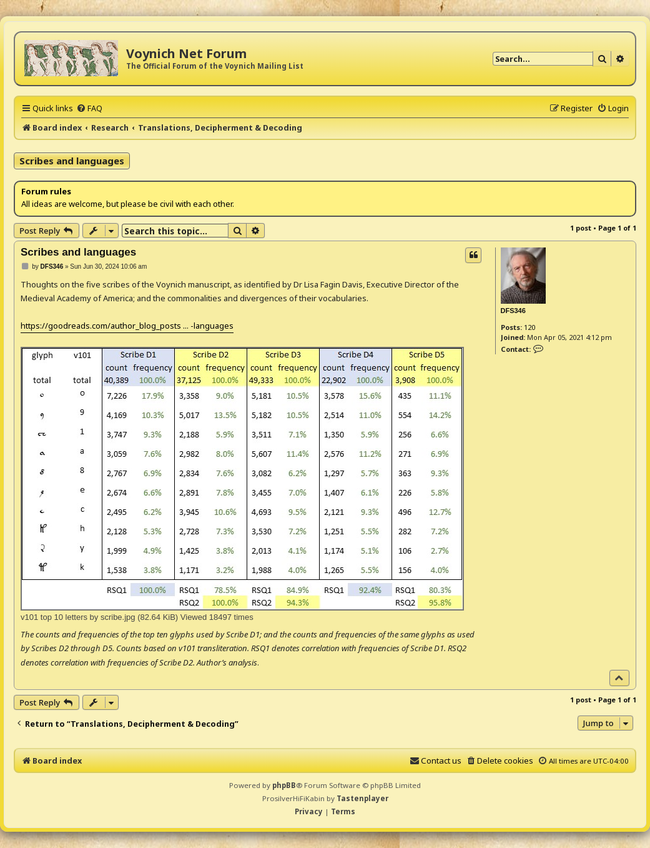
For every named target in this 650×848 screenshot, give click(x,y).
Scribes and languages (71, 160)
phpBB (284, 785)
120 (529, 327)
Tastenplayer (362, 798)
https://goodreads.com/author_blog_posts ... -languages (127, 325)
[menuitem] (89, 108)
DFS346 (513, 310)
